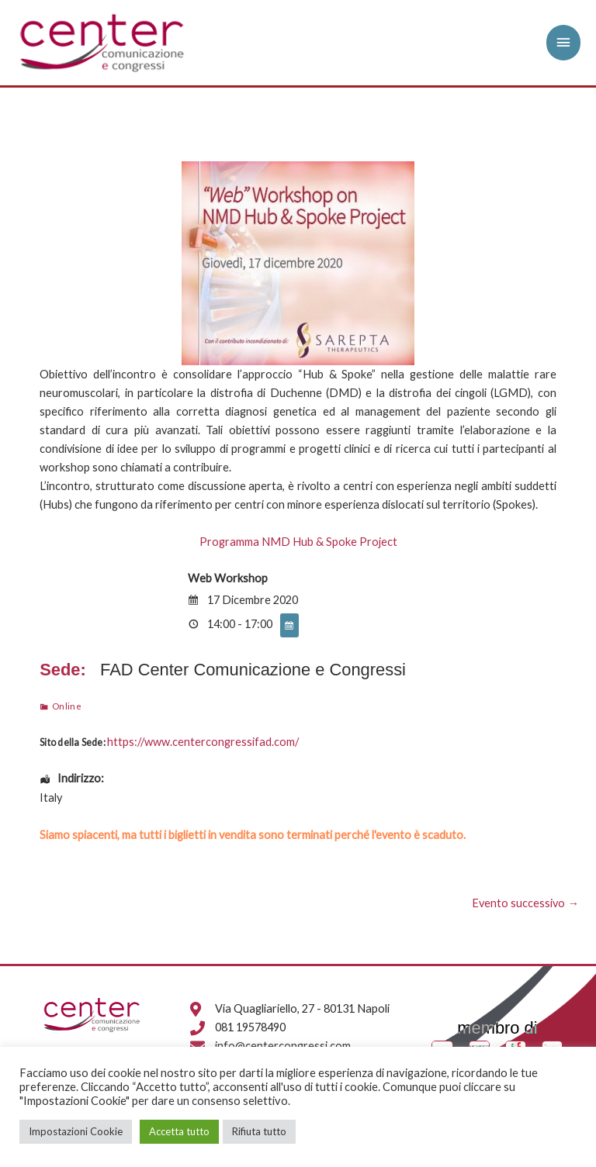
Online (67, 705)
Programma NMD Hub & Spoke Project (298, 541)
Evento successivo (525, 903)
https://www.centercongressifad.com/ (203, 741)
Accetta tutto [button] (179, 1131)
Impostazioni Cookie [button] (76, 1131)
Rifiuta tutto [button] (259, 1131)
